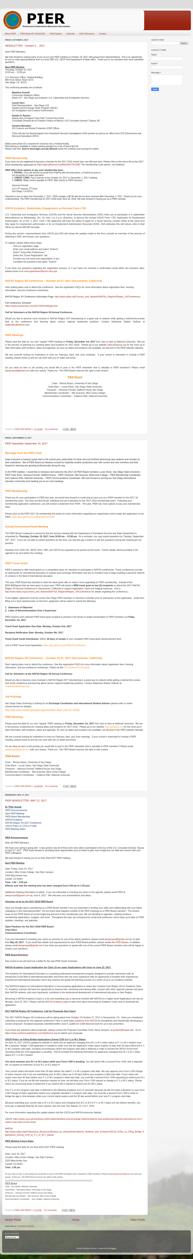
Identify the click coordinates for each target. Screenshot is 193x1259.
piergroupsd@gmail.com (17, 370)
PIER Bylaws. (122, 942)
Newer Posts (13, 1219)
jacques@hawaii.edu (123, 1030)
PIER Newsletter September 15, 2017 (26, 443)
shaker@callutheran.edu (17, 325)
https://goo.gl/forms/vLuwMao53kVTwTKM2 (58, 164)
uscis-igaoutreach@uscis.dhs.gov (40, 271)
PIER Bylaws (56, 33)
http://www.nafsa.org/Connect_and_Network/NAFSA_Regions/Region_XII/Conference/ (97, 296)
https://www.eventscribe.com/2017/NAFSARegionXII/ (31, 306)
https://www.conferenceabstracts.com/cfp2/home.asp (31, 1033)
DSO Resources (87, 33)
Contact (102, 33)
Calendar (70, 33)
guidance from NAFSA (86, 1020)
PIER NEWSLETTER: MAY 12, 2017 (25, 800)
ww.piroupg (116, 345)
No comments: (52, 429)
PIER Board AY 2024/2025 (32, 33)
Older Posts (137, 1219)
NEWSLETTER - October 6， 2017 (25, 45)
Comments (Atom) (25, 1226)
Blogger (112, 1248)
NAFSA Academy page (56, 1002)
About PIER (10, 33)
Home (75, 1219)
